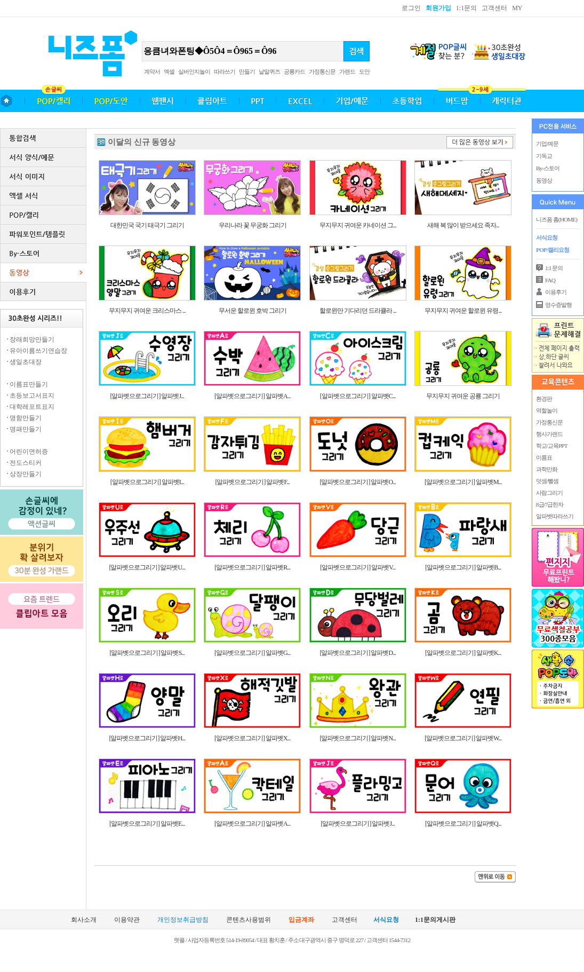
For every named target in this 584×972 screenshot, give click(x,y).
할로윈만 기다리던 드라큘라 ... (357, 310)
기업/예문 (547, 143)
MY (517, 8)
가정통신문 (322, 71)
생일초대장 (26, 362)
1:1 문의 (554, 268)
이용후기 (555, 292)
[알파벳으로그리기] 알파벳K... (463, 653)
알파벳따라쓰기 (554, 516)
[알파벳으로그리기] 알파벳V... (357, 567)
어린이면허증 (29, 451)
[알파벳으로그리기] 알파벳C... (358, 396)
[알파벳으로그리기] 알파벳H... (147, 738)
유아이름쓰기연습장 (38, 350)
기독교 (544, 156)
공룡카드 (294, 71)
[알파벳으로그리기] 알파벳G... (252, 653)
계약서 (152, 71)
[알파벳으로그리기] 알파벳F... (252, 482)
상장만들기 (26, 474)
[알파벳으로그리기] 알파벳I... (147, 482)
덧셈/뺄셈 (546, 481)
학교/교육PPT (551, 445)
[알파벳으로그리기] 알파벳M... (463, 482)
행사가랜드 (549, 434)
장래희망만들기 (32, 339)
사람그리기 (549, 492)
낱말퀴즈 (269, 71)
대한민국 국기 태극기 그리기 (147, 225)
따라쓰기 (224, 71)
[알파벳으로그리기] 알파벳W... (463, 738)
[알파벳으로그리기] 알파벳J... (147, 396)
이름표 (543, 457)
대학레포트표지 (32, 406)
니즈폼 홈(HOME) (556, 219)
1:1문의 (466, 8)
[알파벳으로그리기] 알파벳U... (147, 567)
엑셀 (169, 71)
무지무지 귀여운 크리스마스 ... (147, 310)
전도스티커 (26, 463)
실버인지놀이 (194, 71)
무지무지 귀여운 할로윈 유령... (463, 310)
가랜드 (347, 71)
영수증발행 (558, 305)
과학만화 (546, 469)
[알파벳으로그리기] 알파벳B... (463, 567)
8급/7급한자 (549, 504)
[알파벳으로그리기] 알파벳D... (357, 653)
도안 (364, 71)
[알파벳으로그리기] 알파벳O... (357, 482)
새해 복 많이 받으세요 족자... (463, 225)
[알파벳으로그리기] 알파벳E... (147, 823)
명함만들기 (26, 418)
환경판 (543, 399)
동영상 (544, 180)
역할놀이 (546, 410)
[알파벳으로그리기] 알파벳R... (252, 567)
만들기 (247, 71)
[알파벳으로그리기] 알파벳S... (147, 653)
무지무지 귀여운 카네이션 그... (357, 225)
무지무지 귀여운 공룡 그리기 (463, 396)
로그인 (411, 8)
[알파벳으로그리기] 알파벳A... (252, 396)
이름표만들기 (29, 384)
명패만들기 (26, 429)
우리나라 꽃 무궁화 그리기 (252, 225)
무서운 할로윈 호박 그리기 (252, 310)
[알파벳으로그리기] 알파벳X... (252, 738)
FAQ (550, 280)
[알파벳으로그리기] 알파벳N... (357, 738)
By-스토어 (547, 168)
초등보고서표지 (32, 395)
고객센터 (494, 8)
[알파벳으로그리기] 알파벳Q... (463, 823)
